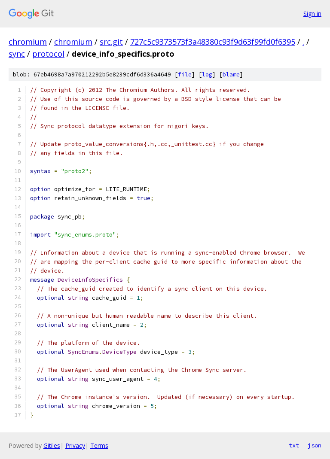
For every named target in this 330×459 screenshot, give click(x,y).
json (314, 445)
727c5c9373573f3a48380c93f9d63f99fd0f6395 (212, 41)
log (207, 74)
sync (17, 54)
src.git (111, 41)
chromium (28, 41)
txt (294, 445)
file (185, 74)
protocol (48, 54)
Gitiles (51, 445)
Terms (99, 445)
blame (231, 74)
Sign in (312, 13)
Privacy (75, 445)
